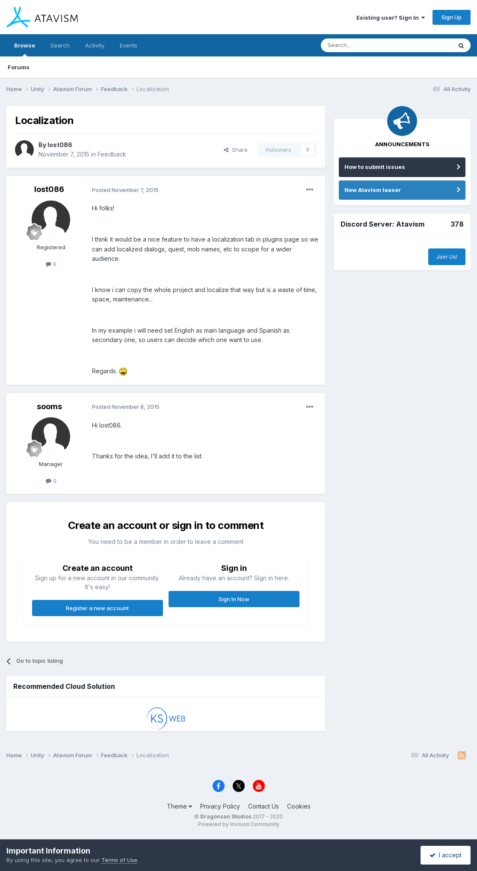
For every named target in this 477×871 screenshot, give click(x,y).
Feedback (112, 154)
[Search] (364, 45)
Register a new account (97, 608)
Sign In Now (234, 599)
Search (60, 45)
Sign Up (451, 17)
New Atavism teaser (372, 189)
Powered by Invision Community (238, 824)
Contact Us (263, 806)
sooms (49, 406)
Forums (19, 67)
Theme (179, 806)
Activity (94, 45)
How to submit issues (374, 166)
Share (236, 149)
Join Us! (446, 256)
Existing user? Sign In (390, 17)
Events (128, 45)
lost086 (59, 144)
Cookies (299, 806)
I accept (446, 855)
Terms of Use (119, 859)
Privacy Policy (220, 806)
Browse (24, 49)
